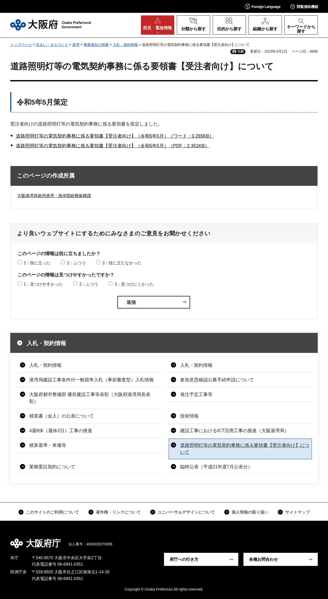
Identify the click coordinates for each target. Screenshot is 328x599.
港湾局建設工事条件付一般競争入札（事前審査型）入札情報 (91, 379)
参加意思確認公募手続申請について (217, 379)
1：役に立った (37, 263)
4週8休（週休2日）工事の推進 (60, 430)
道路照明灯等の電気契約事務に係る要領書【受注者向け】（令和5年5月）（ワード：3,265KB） (115, 136)
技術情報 (189, 416)
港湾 (75, 45)
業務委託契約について (52, 466)
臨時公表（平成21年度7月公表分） (216, 466)
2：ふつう (76, 263)
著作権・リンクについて (118, 512)
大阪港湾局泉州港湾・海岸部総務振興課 (54, 196)
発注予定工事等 (196, 394)
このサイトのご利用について (52, 512)
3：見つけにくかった (134, 284)
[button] (262, 6)
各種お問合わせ (263, 559)
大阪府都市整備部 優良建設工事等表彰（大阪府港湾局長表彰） (89, 398)
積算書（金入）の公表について (61, 416)
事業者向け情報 (96, 45)
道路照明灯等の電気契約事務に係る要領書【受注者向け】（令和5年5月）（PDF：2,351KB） (112, 145)
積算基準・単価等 (47, 445)
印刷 (241, 51)
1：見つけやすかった (43, 284)
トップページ (21, 45)
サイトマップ (297, 512)
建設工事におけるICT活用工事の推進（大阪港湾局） (234, 430)
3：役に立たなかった (121, 263)
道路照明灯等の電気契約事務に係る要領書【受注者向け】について (244, 449)
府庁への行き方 (184, 559)
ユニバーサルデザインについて (186, 512)
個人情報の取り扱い (250, 512)
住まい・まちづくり (52, 45)
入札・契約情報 (125, 45)
